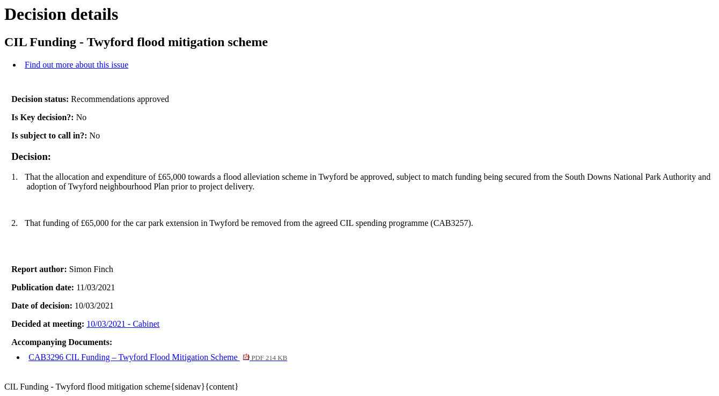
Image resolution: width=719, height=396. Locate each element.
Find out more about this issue (76, 64)
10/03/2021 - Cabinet (122, 323)
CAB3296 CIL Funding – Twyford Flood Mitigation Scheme (157, 357)
